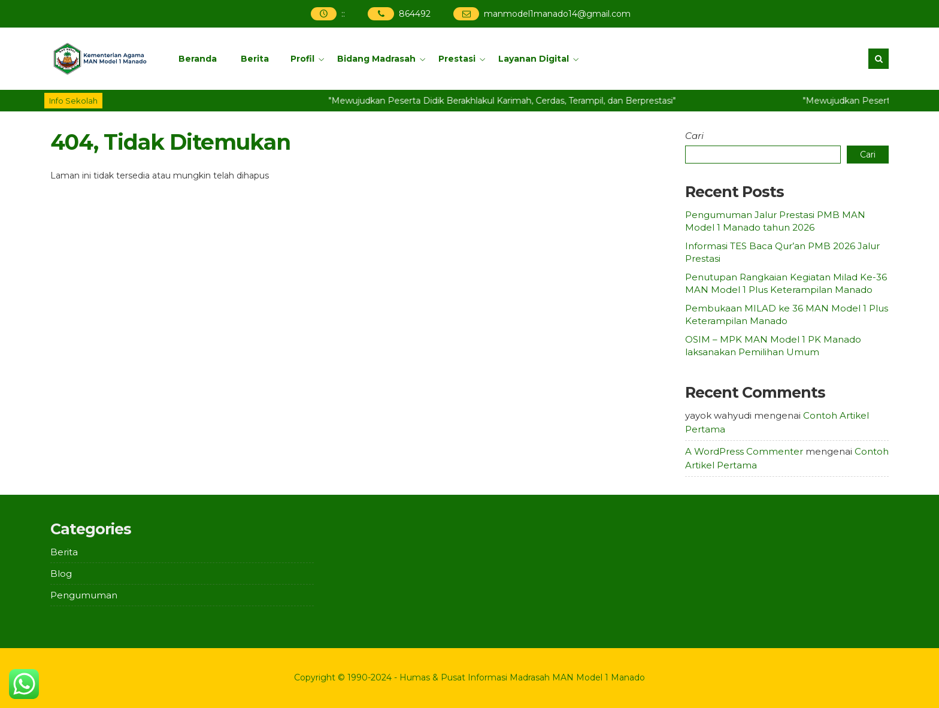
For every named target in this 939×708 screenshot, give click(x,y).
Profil (302, 58)
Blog (61, 573)
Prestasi (456, 58)
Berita (255, 58)
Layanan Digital (533, 58)
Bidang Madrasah (376, 58)
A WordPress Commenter (744, 451)
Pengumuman (83, 595)
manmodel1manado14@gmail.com (557, 13)
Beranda (197, 58)
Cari (694, 135)
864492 (415, 13)
